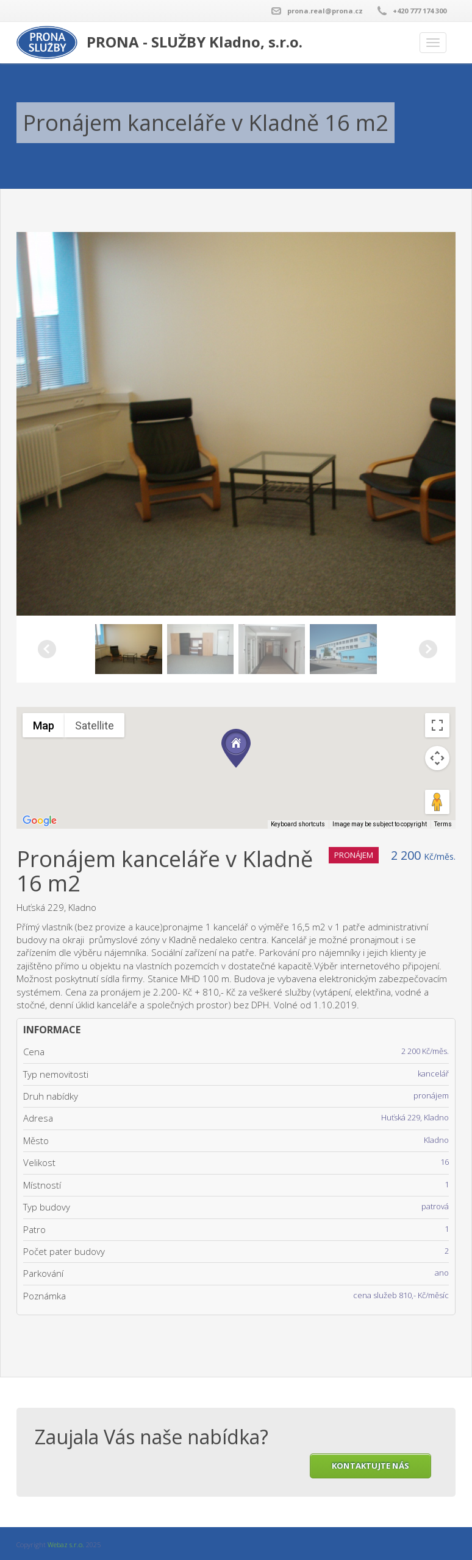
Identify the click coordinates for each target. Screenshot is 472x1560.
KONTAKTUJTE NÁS (370, 1465)
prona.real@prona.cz (325, 10)
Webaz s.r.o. (66, 1544)
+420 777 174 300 (419, 10)
